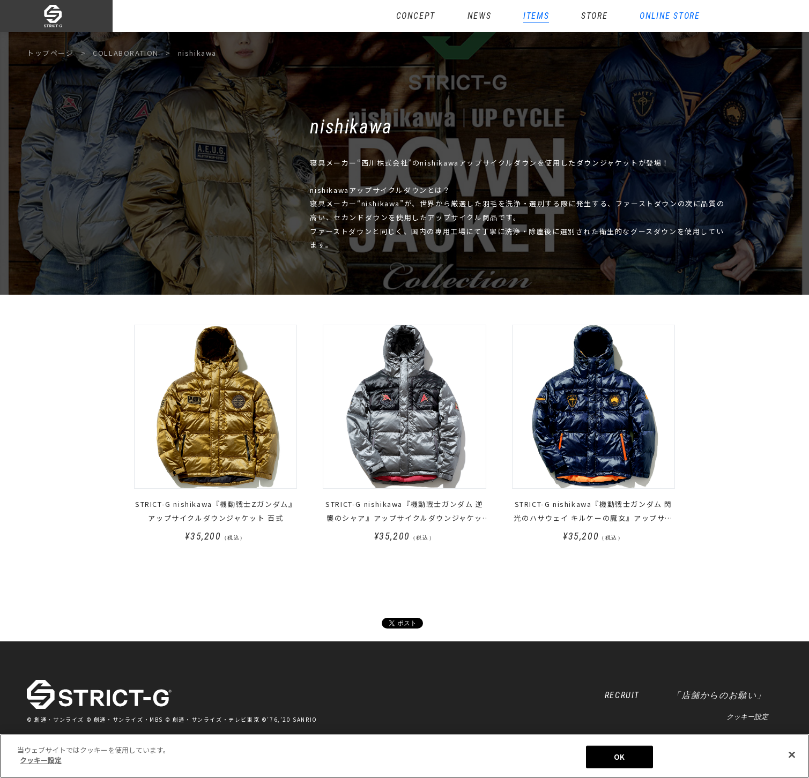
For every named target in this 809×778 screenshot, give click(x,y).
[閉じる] (792, 758)
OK (619, 760)
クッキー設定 (747, 717)
